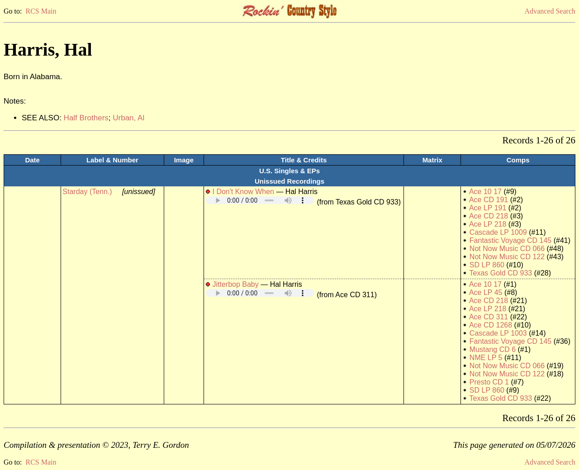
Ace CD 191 (488, 200)
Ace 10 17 (485, 191)
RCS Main (40, 11)
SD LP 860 (487, 265)
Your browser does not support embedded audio (260, 200)
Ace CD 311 (488, 317)
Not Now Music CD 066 (507, 248)
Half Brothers (86, 118)
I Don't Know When (243, 191)
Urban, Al (128, 118)
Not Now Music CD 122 (507, 257)
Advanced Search (550, 11)
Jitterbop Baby (235, 284)
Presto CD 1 (489, 382)
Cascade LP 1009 (498, 232)
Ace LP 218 (487, 224)
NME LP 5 (486, 357)
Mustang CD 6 (493, 349)
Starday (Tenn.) (87, 191)
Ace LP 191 (487, 208)
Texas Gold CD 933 (501, 273)
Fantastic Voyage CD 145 (510, 240)
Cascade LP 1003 (498, 333)
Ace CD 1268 (490, 325)
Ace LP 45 (486, 292)
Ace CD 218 (488, 216)
